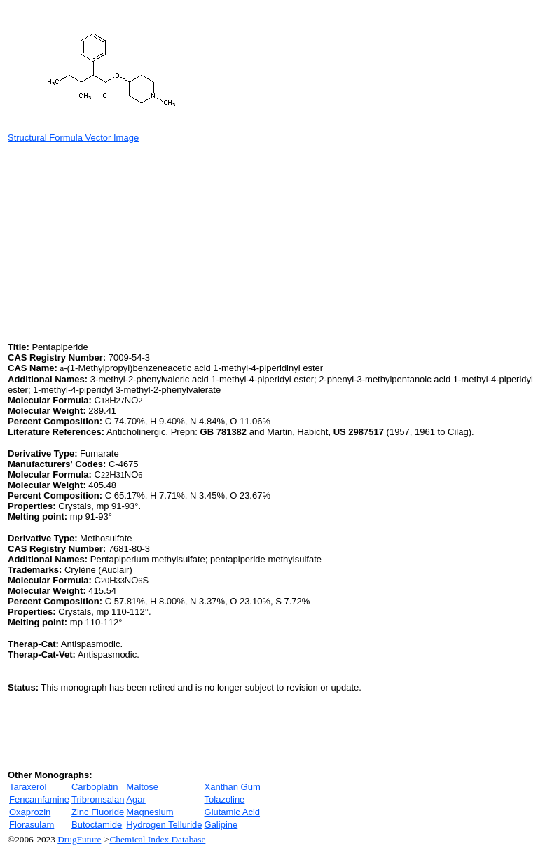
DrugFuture (79, 839)
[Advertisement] (125, 241)
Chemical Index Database (157, 839)
